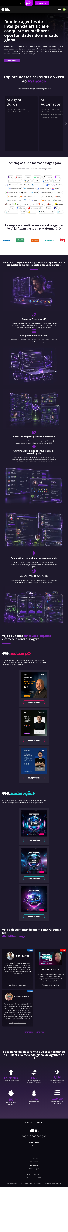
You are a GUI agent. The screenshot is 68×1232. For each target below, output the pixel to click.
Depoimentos (34, 1161)
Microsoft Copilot (12, 192)
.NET (10, 177)
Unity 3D (25, 192)
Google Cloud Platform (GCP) (29, 196)
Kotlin (57, 177)
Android (37, 177)
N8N (33, 204)
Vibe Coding (12, 196)
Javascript (59, 204)
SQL (26, 200)
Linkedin (30, 950)
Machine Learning (11, 212)
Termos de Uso (34, 1172)
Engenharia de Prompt (13, 200)
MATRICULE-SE (42, 3)
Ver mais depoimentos (34, 1032)
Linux (48, 208)
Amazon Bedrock (15, 188)
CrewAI (8, 204)
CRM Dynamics (11, 185)
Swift (57, 196)
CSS (48, 185)
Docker (35, 192)
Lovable (55, 188)
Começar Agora (12, 60)
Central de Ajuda (34, 1169)
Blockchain (57, 185)
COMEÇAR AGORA (34, 702)
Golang (37, 181)
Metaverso (48, 177)
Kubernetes (21, 208)
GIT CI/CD (46, 200)
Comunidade (34, 1155)
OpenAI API (57, 200)
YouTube (62, 950)
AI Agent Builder (14, 102)
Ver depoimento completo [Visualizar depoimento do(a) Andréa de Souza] (50, 985)
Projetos (34, 1152)
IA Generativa (46, 192)
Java (25, 204)
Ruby (49, 204)
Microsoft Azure (37, 185)
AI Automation (51, 102)
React (60, 212)
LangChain (58, 192)
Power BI (32, 212)
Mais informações (34, 1122)
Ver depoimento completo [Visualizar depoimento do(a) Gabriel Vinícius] (17, 1023)
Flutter (28, 177)
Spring (17, 204)
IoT (12, 208)
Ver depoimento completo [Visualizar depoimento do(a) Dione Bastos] (17, 985)
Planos (34, 1146)
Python (27, 181)
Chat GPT (56, 181)
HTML (41, 204)
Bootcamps (34, 1149)
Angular (19, 177)
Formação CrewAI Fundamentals (18, 112)
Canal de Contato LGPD (34, 1178)
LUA (56, 208)
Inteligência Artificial (14, 181)
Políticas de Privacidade (34, 1175)
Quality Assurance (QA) (46, 212)
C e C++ (46, 181)
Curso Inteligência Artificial (16, 109)
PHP (23, 212)
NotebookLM (47, 196)
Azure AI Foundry (43, 188)
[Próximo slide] (66, 123)
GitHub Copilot (29, 188)
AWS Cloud (24, 185)
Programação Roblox (35, 208)
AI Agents (35, 200)
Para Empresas (34, 1158)
